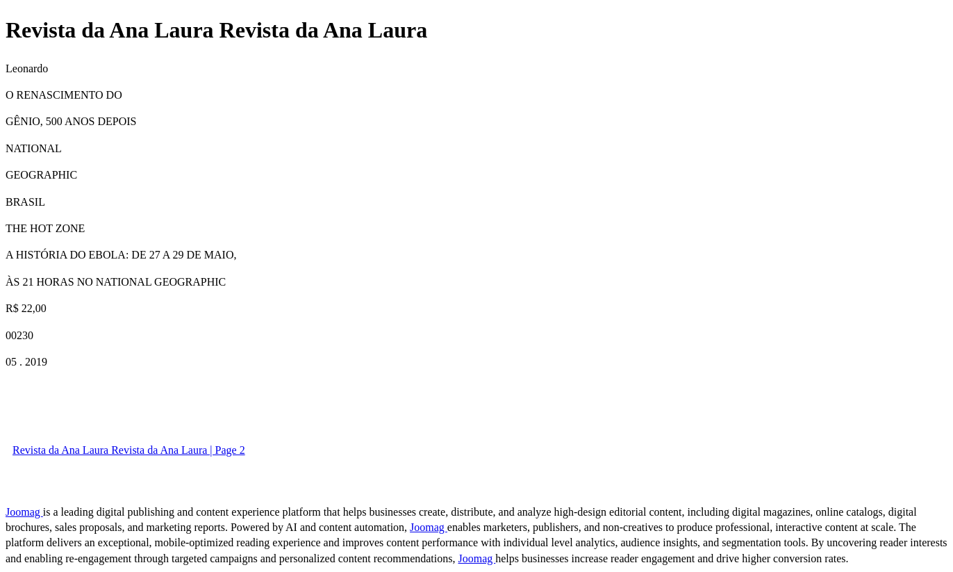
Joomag (24, 512)
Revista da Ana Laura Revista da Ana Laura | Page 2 (129, 450)
